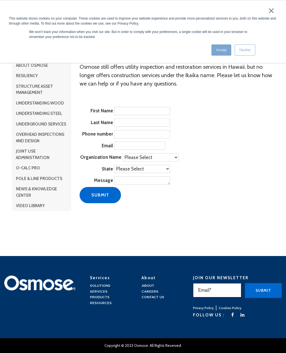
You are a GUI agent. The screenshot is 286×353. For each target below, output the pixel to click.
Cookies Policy (230, 308)
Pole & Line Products (39, 178)
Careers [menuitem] (150, 291)
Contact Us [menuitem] (153, 297)
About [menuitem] (148, 285)
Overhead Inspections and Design (40, 137)
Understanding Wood (40, 103)
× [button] (271, 10)
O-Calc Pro (28, 167)
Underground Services (41, 124)
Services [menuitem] (99, 291)
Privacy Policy (203, 308)
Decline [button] (245, 50)
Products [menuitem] (99, 297)
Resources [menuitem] (101, 303)
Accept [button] (221, 50)
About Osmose (32, 65)
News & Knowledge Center (36, 192)
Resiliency (27, 75)
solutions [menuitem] (100, 285)
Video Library (30, 205)
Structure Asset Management (34, 89)
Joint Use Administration (32, 154)
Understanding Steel (39, 113)
